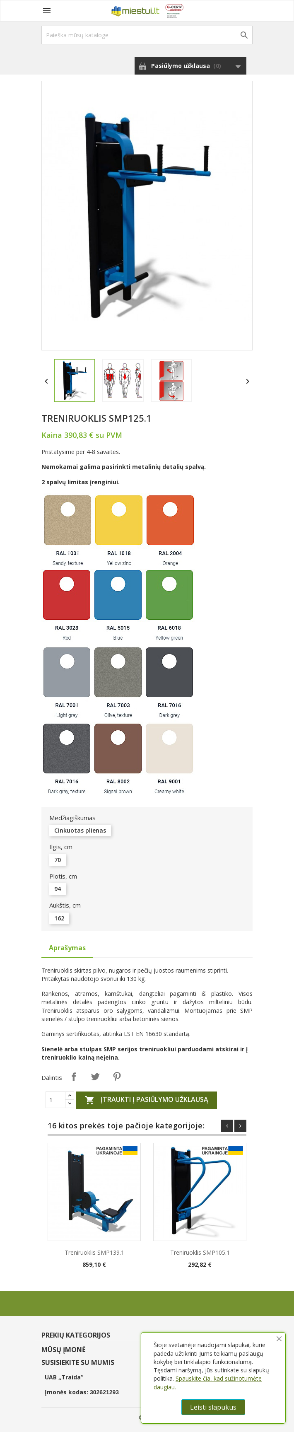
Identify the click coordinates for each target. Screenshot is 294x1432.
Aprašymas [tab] (67, 947)
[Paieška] (147, 35)
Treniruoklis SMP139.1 (94, 1252)
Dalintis (73, 1076)
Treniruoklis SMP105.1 (200, 1252)
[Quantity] (55, 1100)
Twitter (95, 1076)
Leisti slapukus (213, 1407)
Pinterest (116, 1076)
